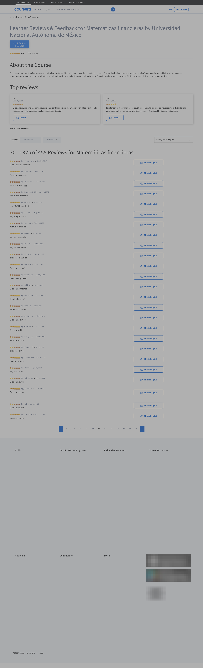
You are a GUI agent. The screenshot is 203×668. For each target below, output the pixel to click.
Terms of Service (90, 370)
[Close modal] (125, 296)
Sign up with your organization (89, 359)
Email (81, 311)
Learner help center (101, 363)
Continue (101, 325)
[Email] (101, 317)
